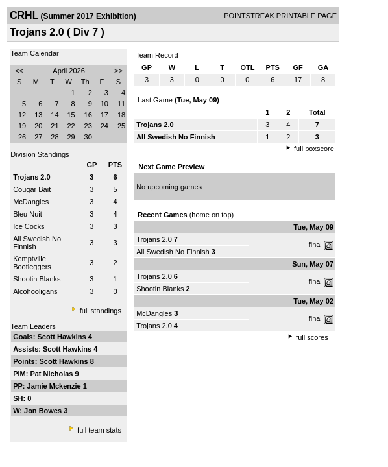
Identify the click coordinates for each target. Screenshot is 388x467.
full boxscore (314, 148)
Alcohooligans (35, 291)
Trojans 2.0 (154, 239)
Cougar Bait (32, 189)
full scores (312, 337)
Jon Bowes (44, 410)
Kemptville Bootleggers (32, 262)
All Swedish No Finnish (173, 252)
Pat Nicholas (52, 373)
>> (118, 71)
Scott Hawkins (62, 337)
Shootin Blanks (36, 279)
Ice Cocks (28, 226)
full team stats (99, 430)
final (315, 244)
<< (19, 71)
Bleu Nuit (27, 214)
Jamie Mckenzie (55, 386)
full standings (100, 311)
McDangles (31, 202)
